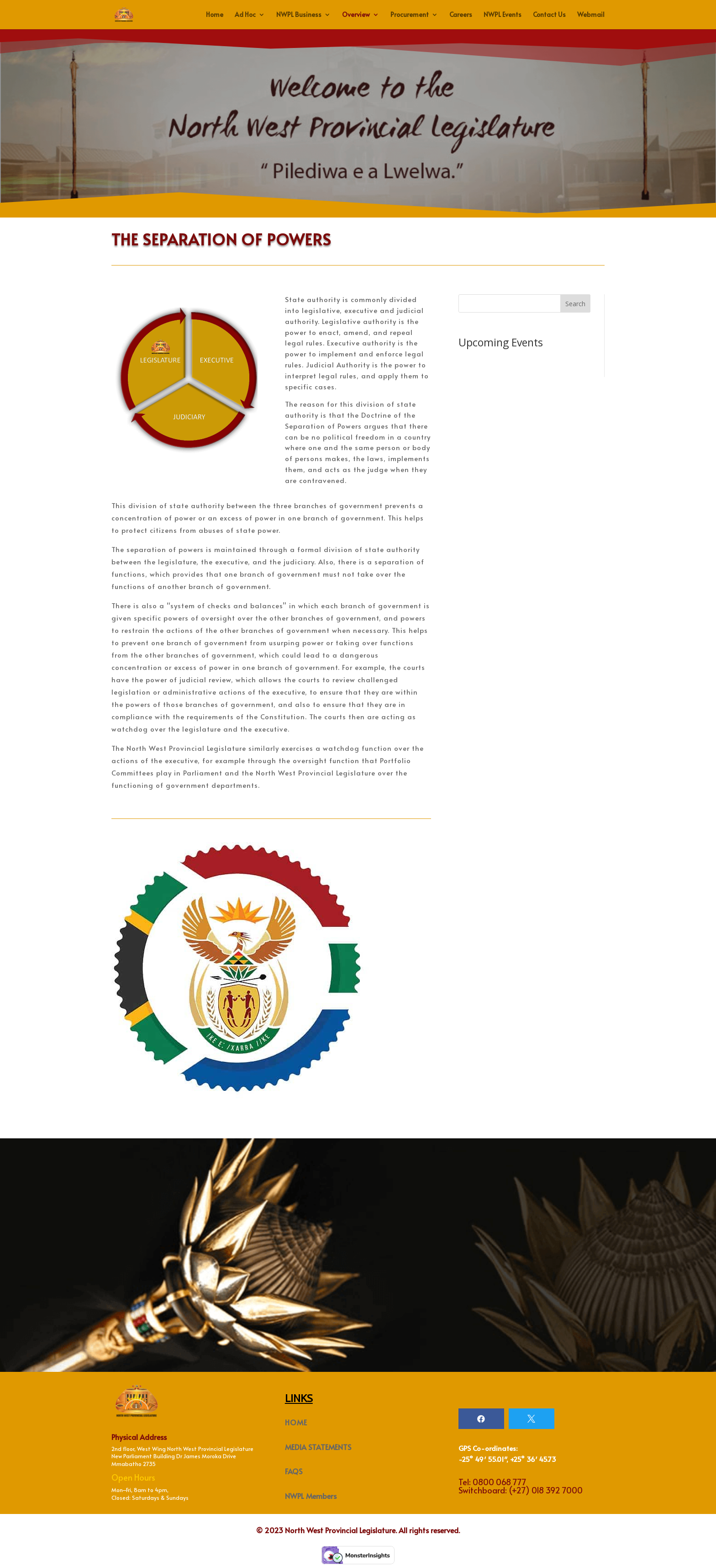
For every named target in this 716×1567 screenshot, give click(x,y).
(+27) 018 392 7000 (546, 1490)
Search (575, 303)
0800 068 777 (499, 1481)
